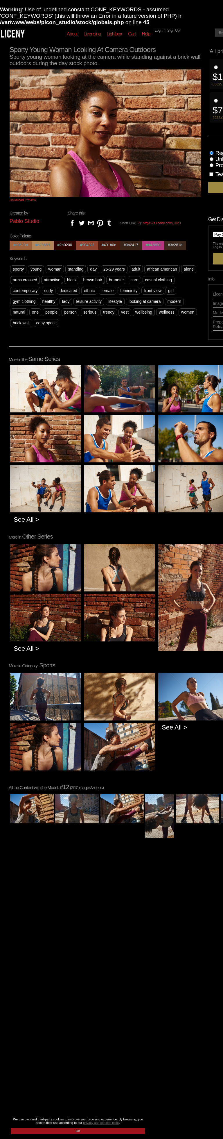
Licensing (92, 33)
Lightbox (114, 33)
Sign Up (173, 30)
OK (78, 1131)
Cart (132, 33)
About (72, 33)
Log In (159, 30)
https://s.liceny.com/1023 (162, 223)
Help (146, 33)
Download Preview (23, 200)
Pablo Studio (24, 221)
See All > (26, 519)
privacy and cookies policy (101, 1122)
